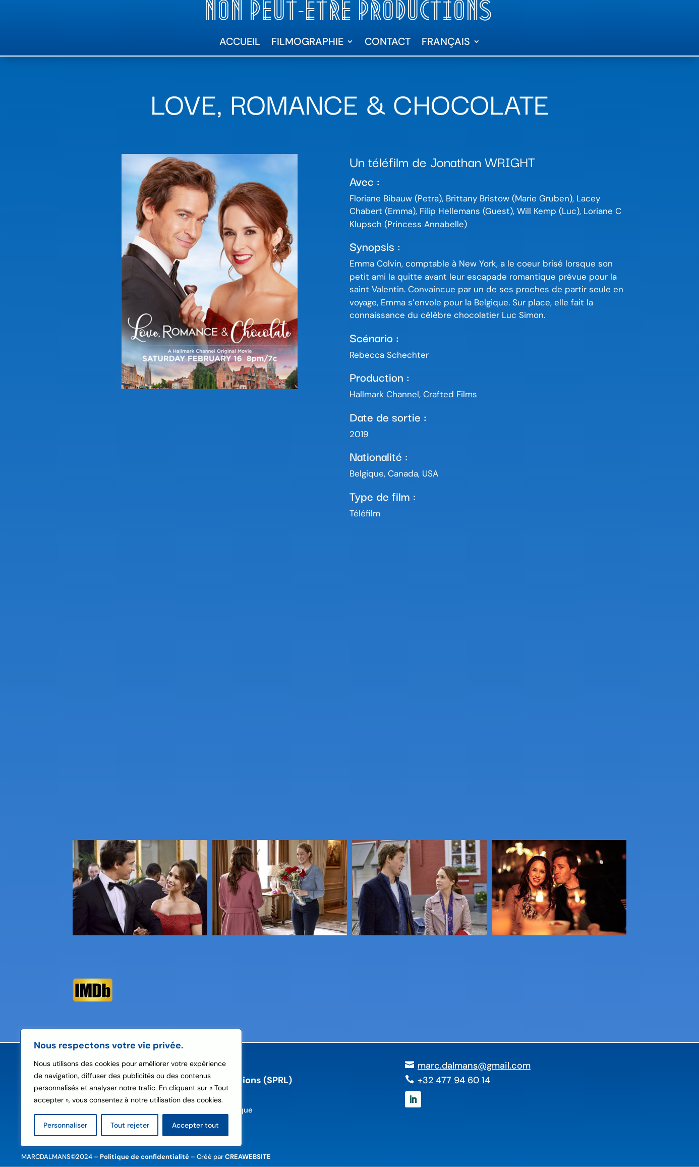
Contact (388, 43)
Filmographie (307, 43)
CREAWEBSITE (248, 1156)
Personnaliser (65, 1125)
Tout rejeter (129, 1125)
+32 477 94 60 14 (454, 1080)
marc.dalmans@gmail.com (474, 1065)
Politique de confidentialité (144, 1156)
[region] (131, 1088)
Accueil (239, 43)
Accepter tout (195, 1125)
